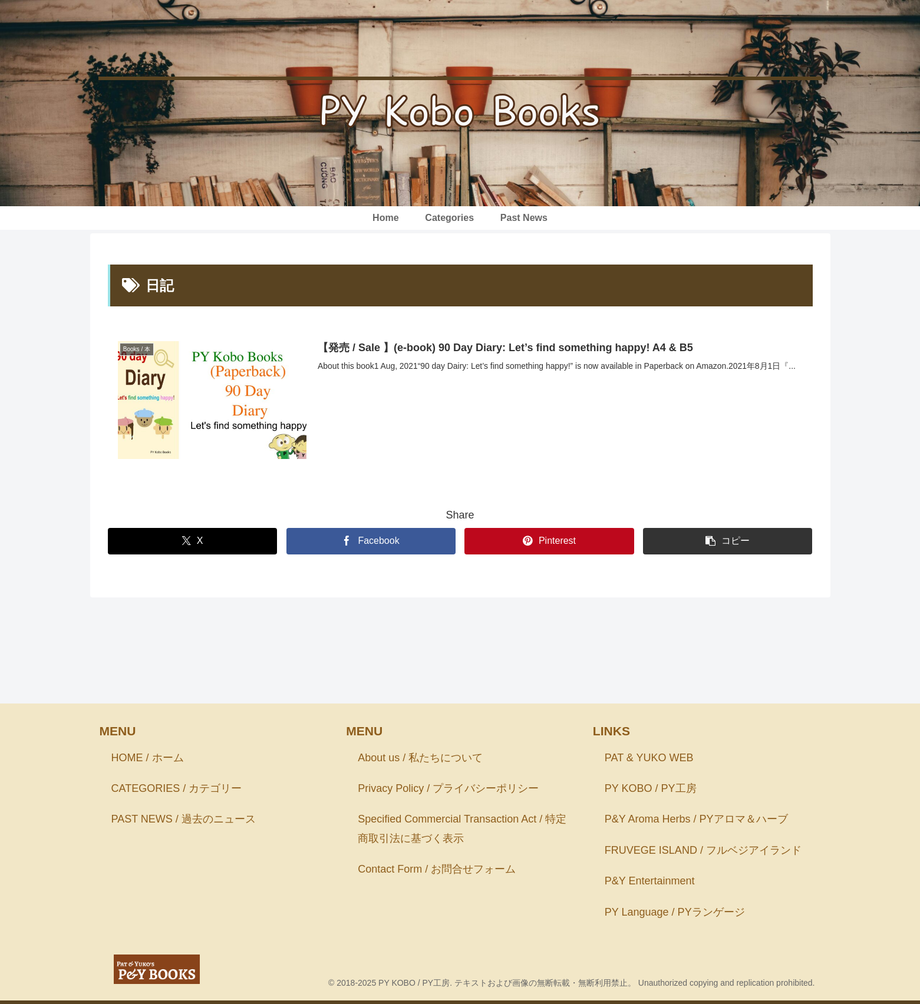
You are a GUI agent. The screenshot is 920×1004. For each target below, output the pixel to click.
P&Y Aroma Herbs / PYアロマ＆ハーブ (696, 819)
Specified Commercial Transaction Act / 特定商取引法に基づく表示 (462, 829)
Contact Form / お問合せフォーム (437, 870)
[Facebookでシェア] (371, 541)
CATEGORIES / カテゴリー (176, 788)
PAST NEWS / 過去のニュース (183, 819)
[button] (727, 541)
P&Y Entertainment (650, 881)
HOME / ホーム (147, 758)
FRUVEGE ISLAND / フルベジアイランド (703, 850)
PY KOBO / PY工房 (651, 788)
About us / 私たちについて (420, 758)
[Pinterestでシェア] (549, 541)
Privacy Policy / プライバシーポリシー (448, 788)
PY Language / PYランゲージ (675, 912)
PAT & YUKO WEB (649, 758)
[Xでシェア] (192, 541)
